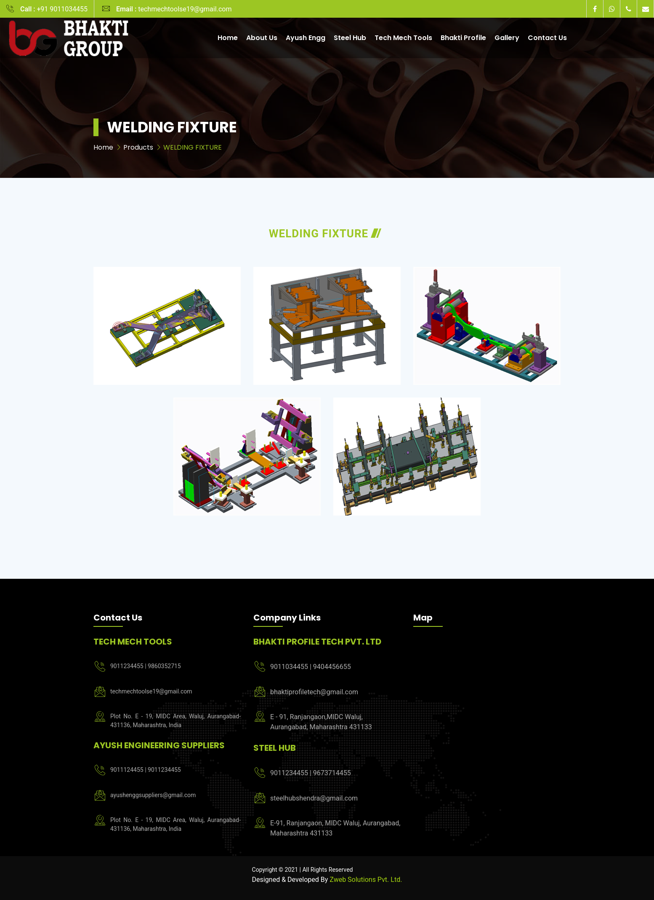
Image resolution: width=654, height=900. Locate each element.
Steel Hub (350, 38)
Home (228, 38)
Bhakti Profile (463, 38)
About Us (261, 38)
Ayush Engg (305, 38)
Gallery (506, 38)
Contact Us (547, 38)
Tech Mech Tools (403, 38)
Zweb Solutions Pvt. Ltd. (366, 880)
